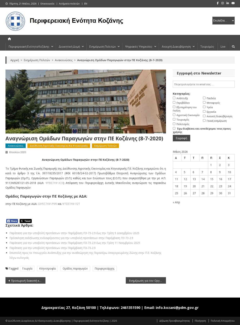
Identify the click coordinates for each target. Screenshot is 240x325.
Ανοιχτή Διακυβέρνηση (176, 46)
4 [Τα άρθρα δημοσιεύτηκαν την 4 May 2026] (176, 172)
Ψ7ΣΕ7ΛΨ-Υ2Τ (71, 204)
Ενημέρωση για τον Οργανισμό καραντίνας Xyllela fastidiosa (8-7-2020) (147, 280)
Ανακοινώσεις (15, 145)
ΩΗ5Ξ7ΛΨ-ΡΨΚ (47, 204)
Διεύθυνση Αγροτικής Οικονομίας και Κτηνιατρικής (59, 145)
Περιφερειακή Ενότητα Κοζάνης (29, 46)
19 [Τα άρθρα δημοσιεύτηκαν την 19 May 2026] (185, 186)
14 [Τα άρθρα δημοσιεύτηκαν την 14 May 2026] (203, 179)
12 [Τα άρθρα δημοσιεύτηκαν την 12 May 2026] (185, 179)
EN (85, 3)
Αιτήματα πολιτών (69, 3)
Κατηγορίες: (181, 93)
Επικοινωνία (47, 3)
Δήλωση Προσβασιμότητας (174, 320)
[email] (204, 84)
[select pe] (223, 21)
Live (223, 46)
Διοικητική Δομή (69, 46)
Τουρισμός (207, 46)
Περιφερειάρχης (104, 268)
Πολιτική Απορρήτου (223, 320)
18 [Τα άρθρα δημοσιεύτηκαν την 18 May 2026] (176, 186)
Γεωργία (27, 268)
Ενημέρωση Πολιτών (102, 46)
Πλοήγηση (200, 320)
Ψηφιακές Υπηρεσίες (138, 46)
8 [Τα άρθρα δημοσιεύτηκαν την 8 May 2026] (211, 172)
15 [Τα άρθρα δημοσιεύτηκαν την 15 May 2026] (211, 179)
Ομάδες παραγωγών (75, 268)
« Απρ (176, 202)
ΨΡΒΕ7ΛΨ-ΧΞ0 (54, 183)
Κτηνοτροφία (47, 268)
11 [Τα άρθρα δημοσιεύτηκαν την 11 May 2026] (176, 179)
